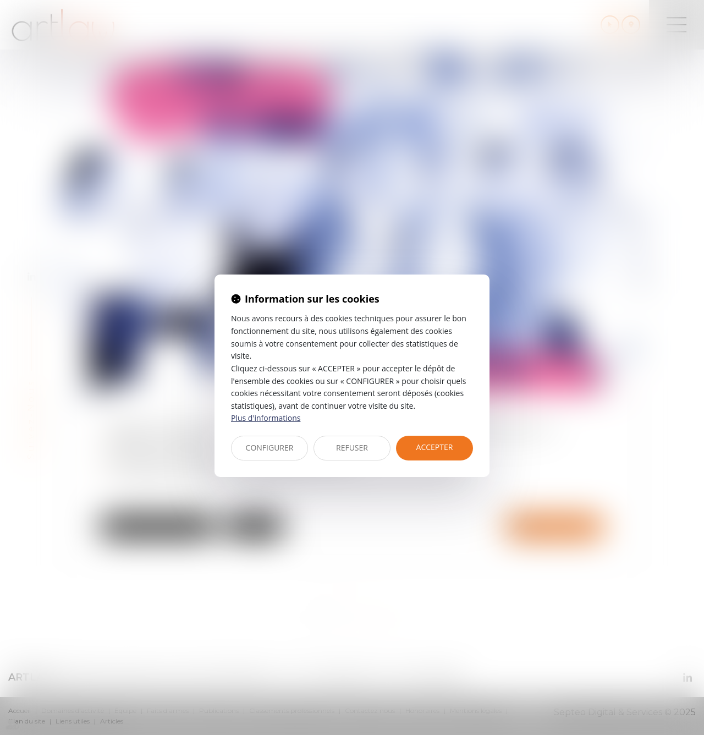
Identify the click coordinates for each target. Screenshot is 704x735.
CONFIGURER (270, 447)
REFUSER (352, 447)
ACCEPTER (434, 447)
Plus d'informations (265, 418)
